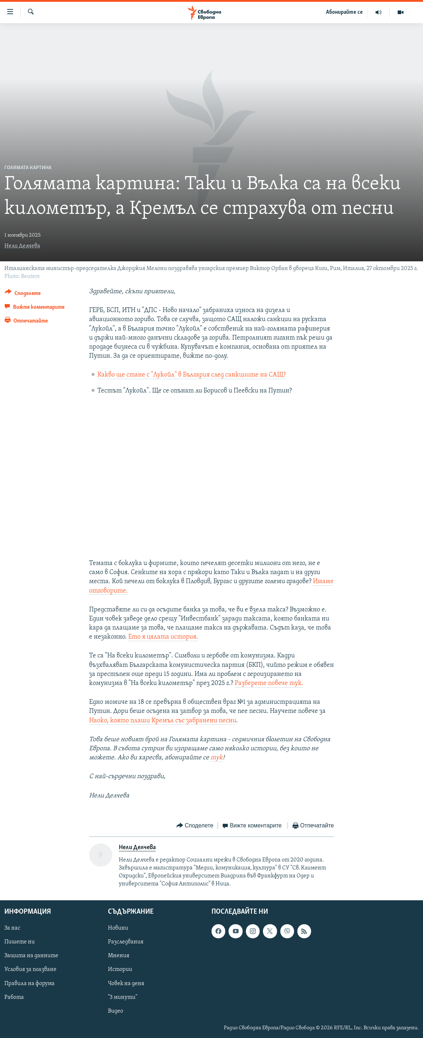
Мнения (118, 956)
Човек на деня (126, 984)
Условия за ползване (30, 970)
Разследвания (125, 942)
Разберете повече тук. (269, 683)
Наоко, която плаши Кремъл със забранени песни (162, 720)
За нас (12, 928)
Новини (118, 928)
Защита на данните (31, 956)
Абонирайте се (344, 12)
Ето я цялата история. (163, 637)
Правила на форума (29, 984)
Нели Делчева (22, 246)
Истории (120, 970)
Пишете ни (19, 942)
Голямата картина (27, 168)
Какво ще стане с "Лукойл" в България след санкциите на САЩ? (191, 374)
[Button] (23, 294)
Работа (14, 997)
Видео (115, 1011)
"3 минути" (122, 997)
